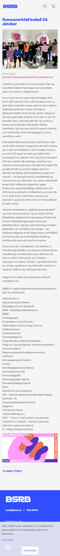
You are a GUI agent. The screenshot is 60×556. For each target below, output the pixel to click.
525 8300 (32, 510)
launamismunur (45, 77)
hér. (17, 280)
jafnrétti (32, 77)
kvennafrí (7, 77)
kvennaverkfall (20, 77)
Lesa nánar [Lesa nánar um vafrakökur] (8, 539)
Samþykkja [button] (30, 550)
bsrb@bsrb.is (13, 510)
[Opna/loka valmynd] (53, 6)
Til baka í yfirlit (12, 471)
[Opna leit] (45, 6)
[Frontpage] (10, 6)
